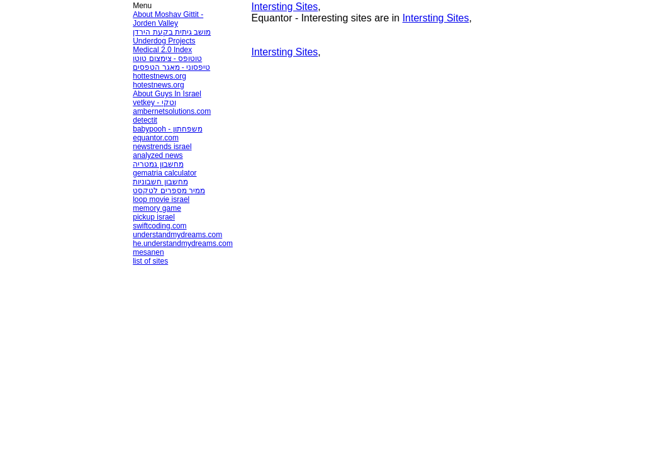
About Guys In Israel (167, 93)
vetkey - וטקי (154, 102)
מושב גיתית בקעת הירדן (172, 32)
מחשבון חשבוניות (160, 181)
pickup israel (154, 217)
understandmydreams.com (177, 234)
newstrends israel (162, 146)
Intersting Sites (285, 6)
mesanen (148, 252)
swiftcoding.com (159, 225)
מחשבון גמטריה (158, 164)
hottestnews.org (159, 76)
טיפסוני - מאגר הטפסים (171, 67)
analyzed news (157, 155)
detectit (145, 120)
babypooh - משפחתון (167, 129)
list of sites (150, 261)
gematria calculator (164, 173)
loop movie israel (161, 199)
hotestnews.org (158, 85)
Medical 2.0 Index (162, 49)
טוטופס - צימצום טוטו (167, 58)
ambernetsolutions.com (172, 111)
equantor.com (156, 137)
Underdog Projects (164, 40)
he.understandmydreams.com (183, 243)
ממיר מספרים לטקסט (169, 190)
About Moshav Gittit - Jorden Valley (168, 19)
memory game (157, 208)
